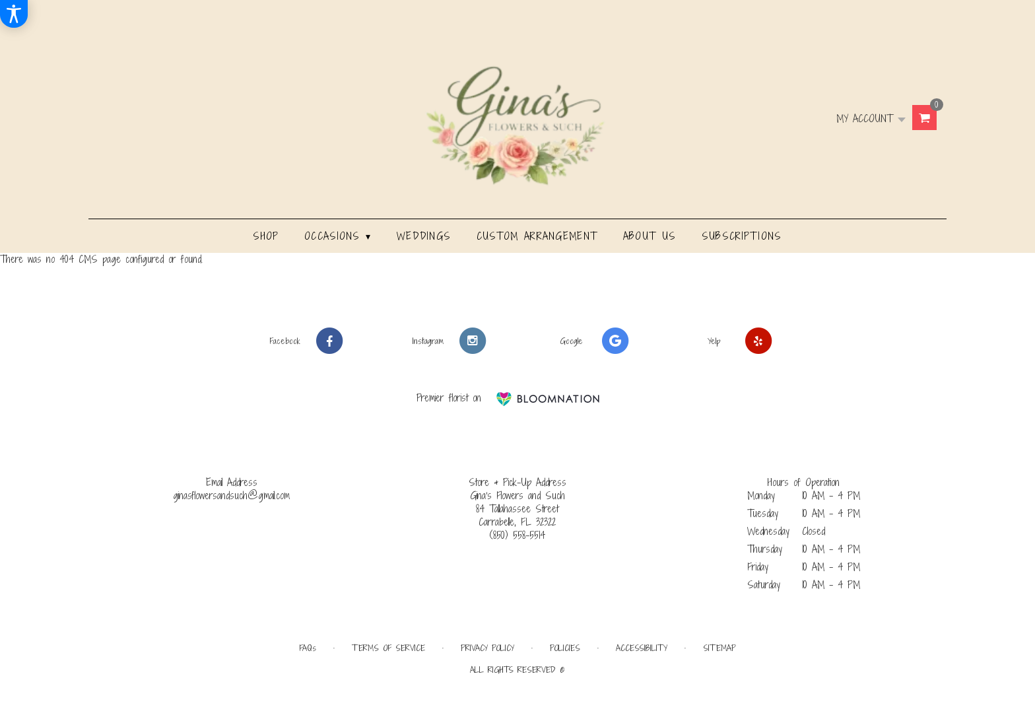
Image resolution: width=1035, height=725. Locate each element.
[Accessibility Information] (14, 14)
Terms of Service (388, 648)
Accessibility (641, 648)
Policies (565, 648)
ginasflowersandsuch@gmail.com (231, 495)
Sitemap (719, 648)
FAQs (307, 648)
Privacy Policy (487, 648)
